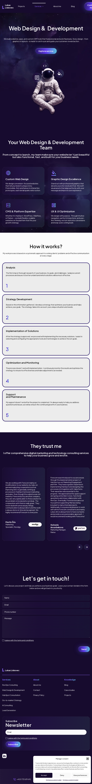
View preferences (80, 775)
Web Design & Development (13, 690)
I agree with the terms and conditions (19, 640)
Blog (73, 6)
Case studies (69, 690)
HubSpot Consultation (11, 695)
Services (38, 6)
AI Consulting (7, 705)
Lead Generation (9, 710)
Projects (21, 6)
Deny (62, 775)
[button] (88, 759)
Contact (36, 690)
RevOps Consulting (10, 685)
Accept (44, 775)
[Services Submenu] (43, 6)
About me (57, 6)
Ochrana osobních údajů (54, 780)
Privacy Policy (38, 695)
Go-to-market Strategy (11, 700)
